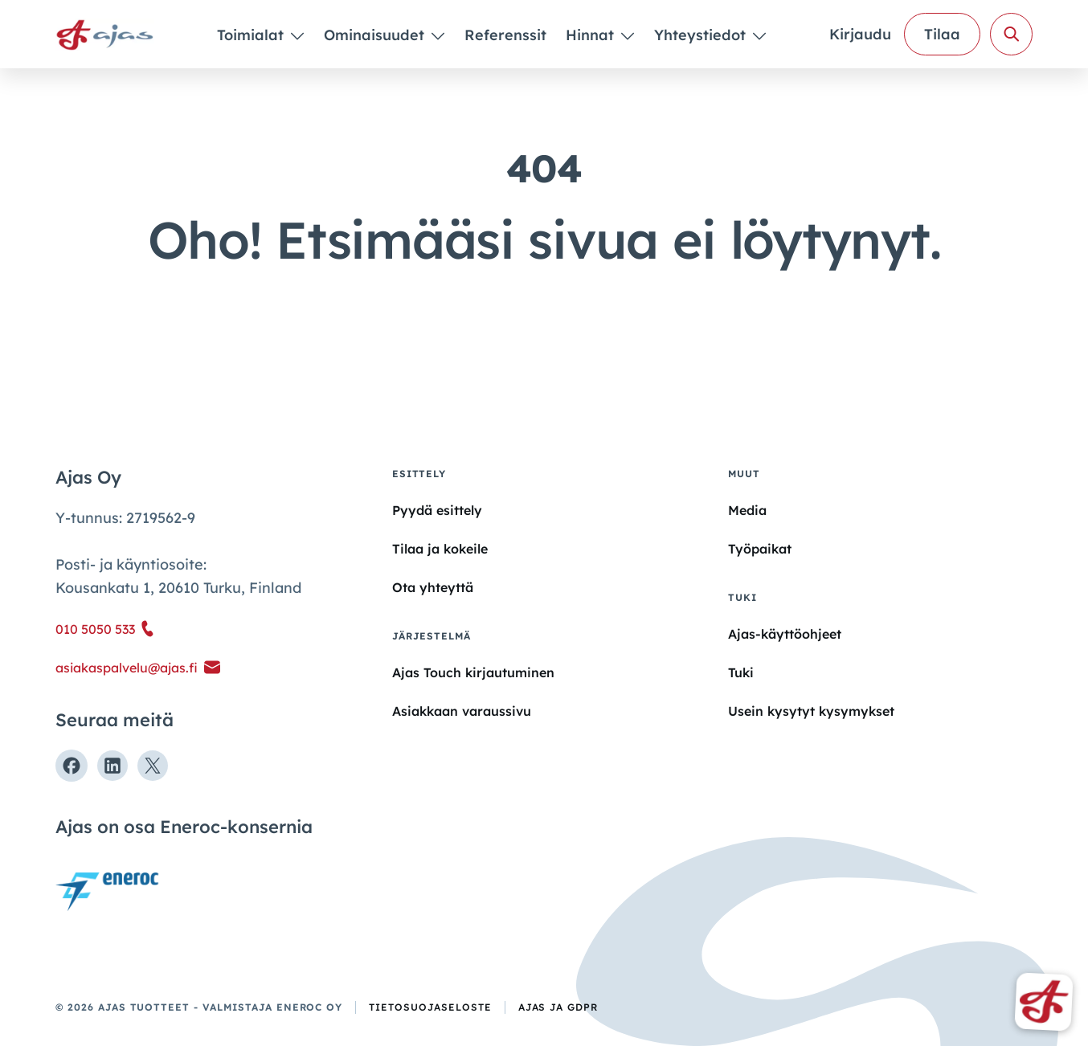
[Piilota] (296, 35)
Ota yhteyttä (432, 587)
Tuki (741, 672)
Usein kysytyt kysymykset (811, 711)
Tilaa (942, 34)
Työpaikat (759, 549)
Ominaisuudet (376, 35)
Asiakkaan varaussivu (461, 711)
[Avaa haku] (1011, 34)
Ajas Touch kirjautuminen (473, 672)
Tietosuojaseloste (430, 1007)
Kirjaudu (860, 34)
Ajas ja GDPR (558, 1007)
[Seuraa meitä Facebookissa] (71, 766)
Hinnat (592, 35)
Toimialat (252, 35)
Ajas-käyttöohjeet (784, 633)
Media (747, 510)
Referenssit (505, 35)
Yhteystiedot (702, 35)
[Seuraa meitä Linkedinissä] (112, 765)
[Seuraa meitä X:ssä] (152, 765)
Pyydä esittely (437, 510)
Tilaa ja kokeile (440, 549)
